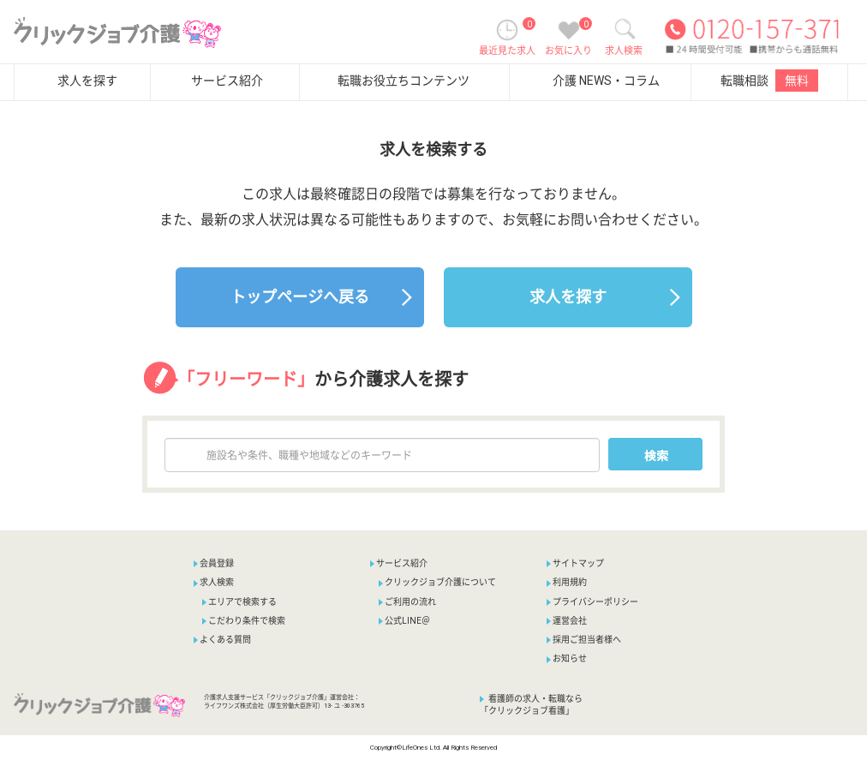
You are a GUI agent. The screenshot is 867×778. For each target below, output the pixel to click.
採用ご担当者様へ (584, 639)
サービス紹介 (227, 80)
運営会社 (567, 620)
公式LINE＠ (404, 620)
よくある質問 (222, 639)
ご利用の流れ (407, 602)
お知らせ (567, 658)
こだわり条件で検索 (243, 620)
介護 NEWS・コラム (606, 80)
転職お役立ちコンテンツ (403, 80)
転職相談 (769, 80)
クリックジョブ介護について (437, 582)
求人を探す (87, 80)
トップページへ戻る (299, 297)
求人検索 (214, 582)
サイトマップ (575, 563)
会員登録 (217, 563)
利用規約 (567, 582)
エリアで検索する (239, 602)
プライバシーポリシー (592, 602)
